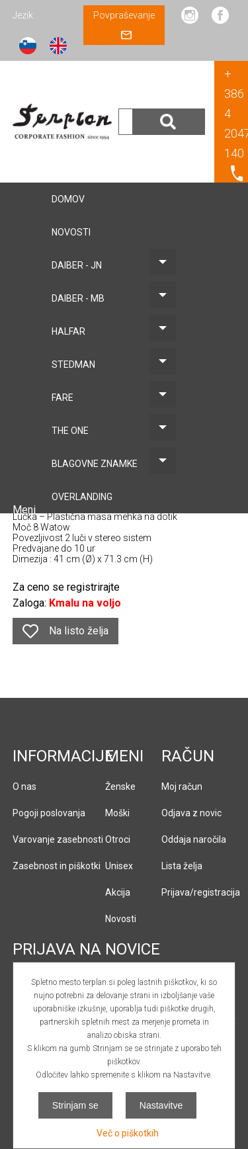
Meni (25, 509)
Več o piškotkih (128, 1133)
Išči (168, 121)
